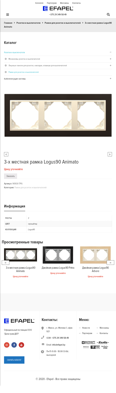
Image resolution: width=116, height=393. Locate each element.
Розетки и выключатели (28, 22)
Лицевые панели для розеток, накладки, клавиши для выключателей (38, 65)
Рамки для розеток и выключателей (63, 22)
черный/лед (32, 224)
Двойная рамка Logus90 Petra (58, 268)
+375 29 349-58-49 (58, 14)
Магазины (64, 3)
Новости (86, 327)
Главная (8, 22)
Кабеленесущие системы (15, 78)
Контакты (76, 3)
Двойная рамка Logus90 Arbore (95, 269)
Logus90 (31, 229)
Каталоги (39, 3)
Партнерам (52, 3)
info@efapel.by (58, 344)
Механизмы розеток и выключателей (24, 59)
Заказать (10, 176)
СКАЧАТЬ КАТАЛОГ (14, 360)
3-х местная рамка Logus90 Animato (20, 269)
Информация (14, 206)
